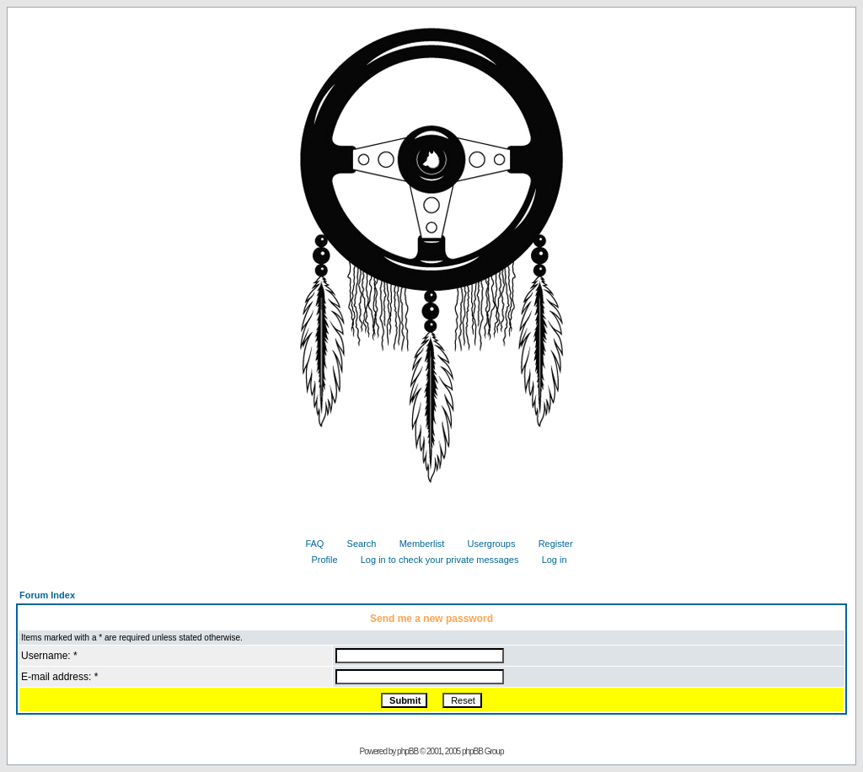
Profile (317, 560)
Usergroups (485, 544)
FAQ (308, 544)
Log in (548, 560)
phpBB (407, 751)
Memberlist (416, 544)
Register (549, 544)
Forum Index (47, 595)
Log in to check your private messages (433, 560)
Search (356, 544)
